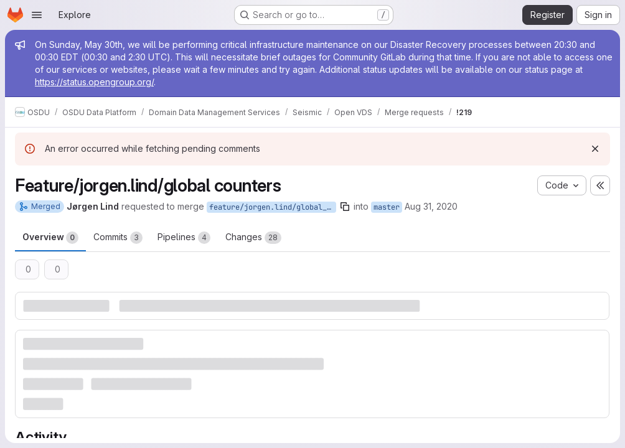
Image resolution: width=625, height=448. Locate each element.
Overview (50, 237)
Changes (253, 237)
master (387, 207)
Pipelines (183, 237)
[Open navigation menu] (37, 15)
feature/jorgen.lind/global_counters (272, 207)
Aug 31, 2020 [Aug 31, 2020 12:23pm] (431, 206)
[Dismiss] (595, 148)
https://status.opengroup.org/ (94, 82)
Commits (118, 237)
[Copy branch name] (344, 206)
